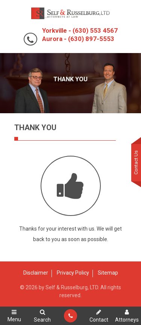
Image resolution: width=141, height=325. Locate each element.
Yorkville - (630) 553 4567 (80, 30)
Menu (14, 315)
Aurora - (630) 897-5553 (78, 39)
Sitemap (108, 273)
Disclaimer (35, 273)
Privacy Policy (73, 273)
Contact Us (136, 162)
